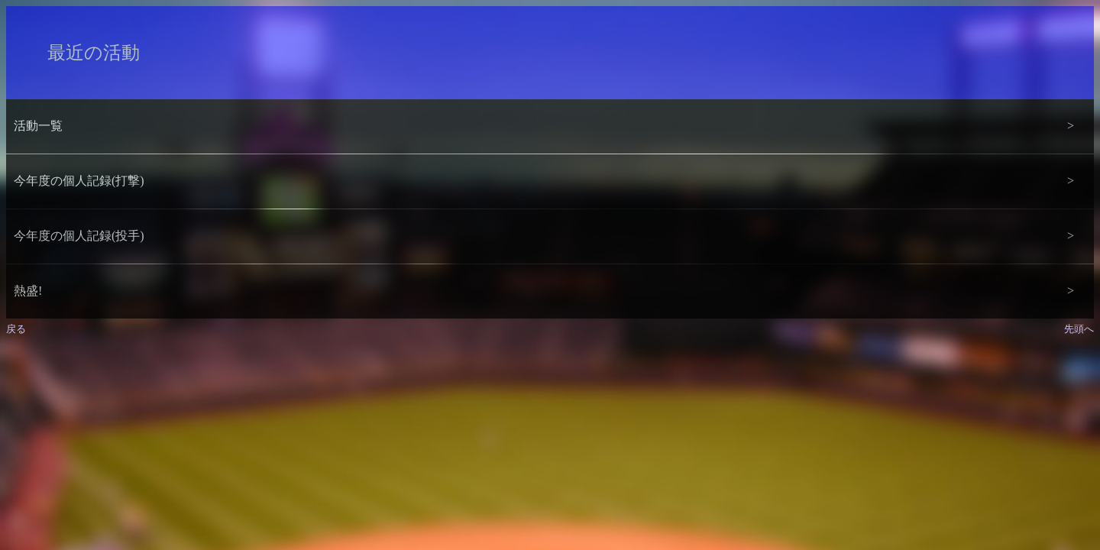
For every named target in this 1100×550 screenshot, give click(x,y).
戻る (16, 329)
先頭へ (1079, 329)
